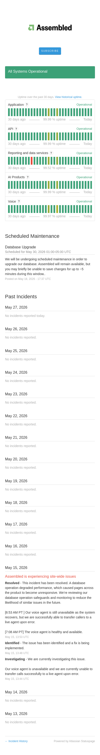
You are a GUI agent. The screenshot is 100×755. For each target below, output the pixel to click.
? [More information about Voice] (19, 201)
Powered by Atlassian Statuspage (74, 741)
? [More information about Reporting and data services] (51, 153)
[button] (50, 51)
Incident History (16, 741)
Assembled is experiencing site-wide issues (40, 576)
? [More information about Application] (27, 104)
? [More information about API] (16, 129)
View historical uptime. (68, 97)
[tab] (9, 112)
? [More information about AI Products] (28, 177)
